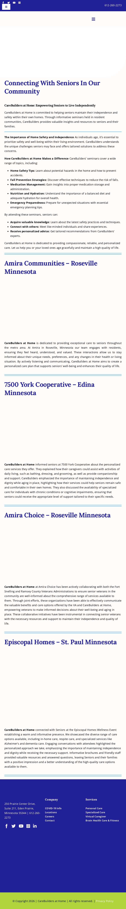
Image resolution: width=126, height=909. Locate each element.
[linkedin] (35, 826)
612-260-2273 (113, 5)
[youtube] (14, 2)
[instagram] (19, 2)
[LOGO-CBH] (22, 15)
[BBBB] (18, 865)
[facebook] (3, 2)
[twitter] (8, 2)
